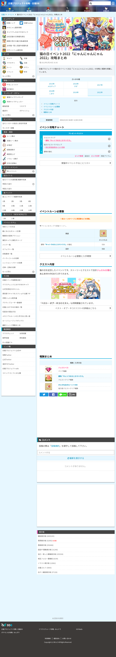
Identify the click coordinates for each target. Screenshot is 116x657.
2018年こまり (52, 92)
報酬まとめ (48, 112)
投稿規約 (55, 445)
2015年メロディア (52, 84)
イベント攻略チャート (52, 104)
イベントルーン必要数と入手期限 (76, 256)
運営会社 (57, 638)
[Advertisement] (76, 187)
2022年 (100, 92)
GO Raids (79, 629)
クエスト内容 (48, 109)
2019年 (76, 92)
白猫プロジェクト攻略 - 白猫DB (23, 3)
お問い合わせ (66, 638)
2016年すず (76, 84)
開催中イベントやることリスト (75, 163)
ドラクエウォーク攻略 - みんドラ (50, 629)
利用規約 (48, 638)
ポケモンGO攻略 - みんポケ (10, 632)
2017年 (100, 85)
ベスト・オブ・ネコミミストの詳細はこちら (75, 308)
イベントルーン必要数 (52, 106)
